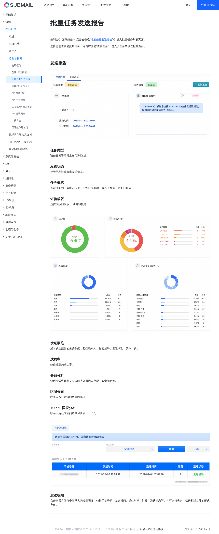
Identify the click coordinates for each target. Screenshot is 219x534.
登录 (188, 5)
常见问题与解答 (18, 149)
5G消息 (9, 207)
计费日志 (16, 120)
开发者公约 (144, 529)
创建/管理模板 (19, 72)
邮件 (8, 163)
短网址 (9, 178)
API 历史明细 (18, 100)
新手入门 (14, 51)
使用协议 (158, 529)
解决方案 (67, 5)
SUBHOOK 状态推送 (22, 106)
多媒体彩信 (12, 156)
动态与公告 (12, 229)
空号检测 (10, 193)
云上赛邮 (123, 5)
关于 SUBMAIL (14, 236)
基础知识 (10, 14)
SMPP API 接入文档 (20, 134)
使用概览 (16, 65)
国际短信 (10, 29)
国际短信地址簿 (20, 127)
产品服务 (49, 5)
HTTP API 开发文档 (20, 141)
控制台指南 (15, 58)
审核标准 (14, 43)
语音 (8, 171)
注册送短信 (208, 5)
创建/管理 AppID (20, 86)
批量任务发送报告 (21, 79)
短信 (8, 21)
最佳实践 (10, 222)
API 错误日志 (18, 113)
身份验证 (10, 185)
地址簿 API (11, 214)
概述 (11, 36)
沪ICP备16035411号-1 (197, 529)
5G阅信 (9, 200)
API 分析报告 (18, 93)
